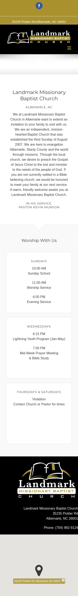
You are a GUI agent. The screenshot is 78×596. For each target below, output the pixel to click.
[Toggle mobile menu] (69, 48)
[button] (39, 570)
